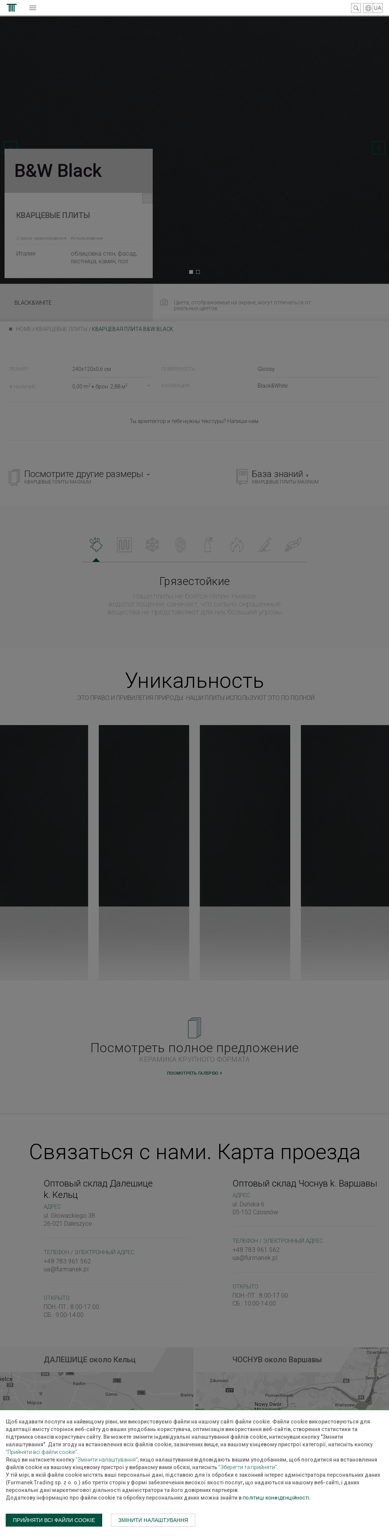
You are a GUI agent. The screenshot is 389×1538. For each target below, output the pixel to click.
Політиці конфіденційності (276, 1498)
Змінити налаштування (153, 1520)
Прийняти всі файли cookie (54, 1520)
